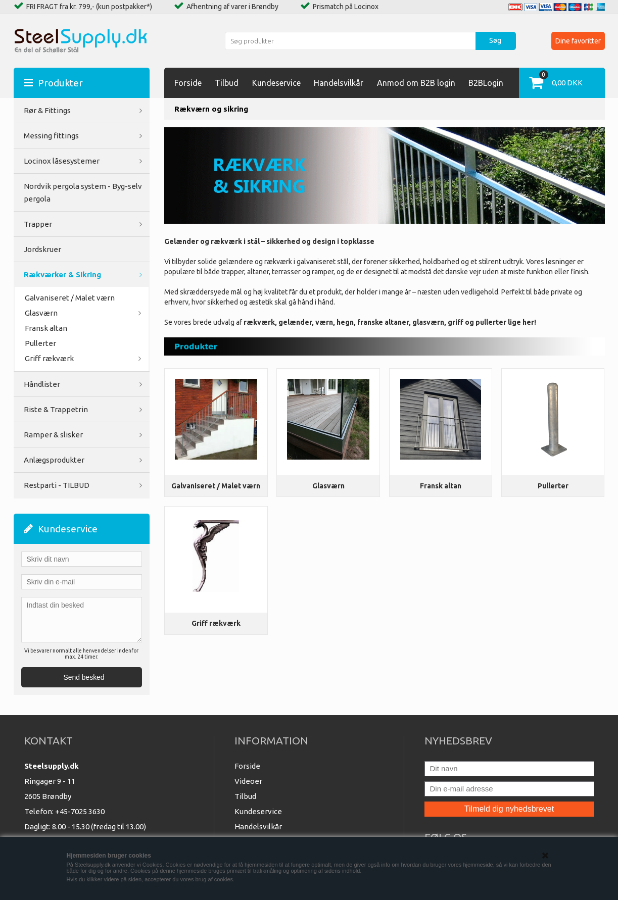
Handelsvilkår (338, 82)
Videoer (248, 781)
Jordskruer (42, 249)
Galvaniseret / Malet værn (215, 486)
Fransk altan (440, 486)
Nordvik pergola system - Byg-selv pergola (83, 192)
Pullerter (40, 343)
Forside (188, 82)
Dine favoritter (578, 41)
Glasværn (328, 486)
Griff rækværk (216, 623)
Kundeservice (276, 82)
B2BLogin (485, 82)
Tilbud (227, 82)
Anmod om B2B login (416, 82)
